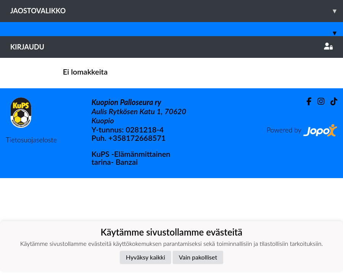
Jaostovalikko (176, 11)
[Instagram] (317, 101)
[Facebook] (305, 101)
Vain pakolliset (198, 257)
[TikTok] (330, 101)
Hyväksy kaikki (145, 257)
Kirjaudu (171, 47)
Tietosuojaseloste (31, 139)
